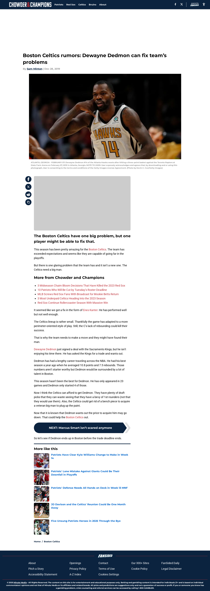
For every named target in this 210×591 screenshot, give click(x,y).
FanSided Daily (170, 563)
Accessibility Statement (42, 574)
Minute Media (20, 582)
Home (37, 541)
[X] (181, 4)
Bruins (92, 4)
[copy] (28, 202)
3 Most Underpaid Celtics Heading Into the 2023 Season (72, 298)
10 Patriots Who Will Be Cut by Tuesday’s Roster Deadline (72, 289)
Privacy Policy (77, 568)
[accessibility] (203, 4)
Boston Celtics (97, 249)
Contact (103, 563)
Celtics (82, 4)
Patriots (58, 4)
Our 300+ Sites (140, 563)
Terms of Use (106, 568)
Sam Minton (34, 68)
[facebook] (175, 4)
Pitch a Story (36, 568)
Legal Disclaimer (171, 568)
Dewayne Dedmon (45, 349)
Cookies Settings (108, 574)
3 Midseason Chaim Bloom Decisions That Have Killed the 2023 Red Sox (81, 285)
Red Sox (70, 4)
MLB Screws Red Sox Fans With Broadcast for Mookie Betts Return (78, 294)
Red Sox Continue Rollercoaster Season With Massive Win (73, 302)
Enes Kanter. (90, 310)
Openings (75, 563)
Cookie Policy (139, 568)
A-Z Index (75, 574)
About (102, 4)
